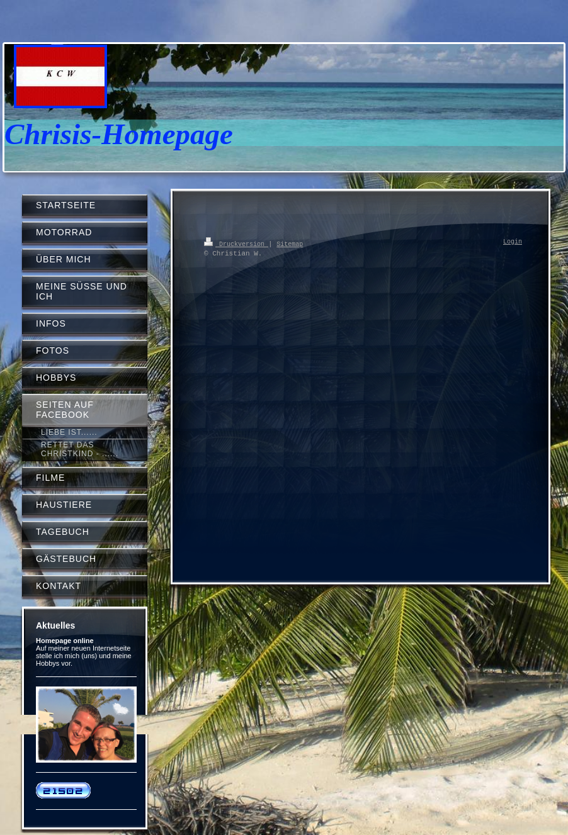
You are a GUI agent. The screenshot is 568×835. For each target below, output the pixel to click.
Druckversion (236, 243)
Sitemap (289, 243)
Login (512, 242)
